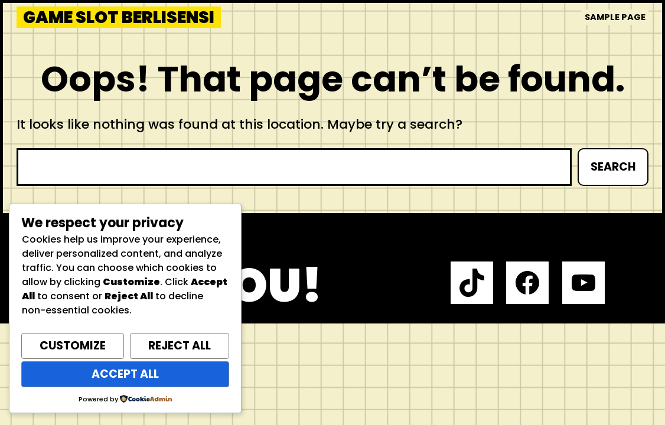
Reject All (179, 346)
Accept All (125, 374)
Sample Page (615, 17)
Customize (73, 346)
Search (613, 167)
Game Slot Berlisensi (118, 17)
